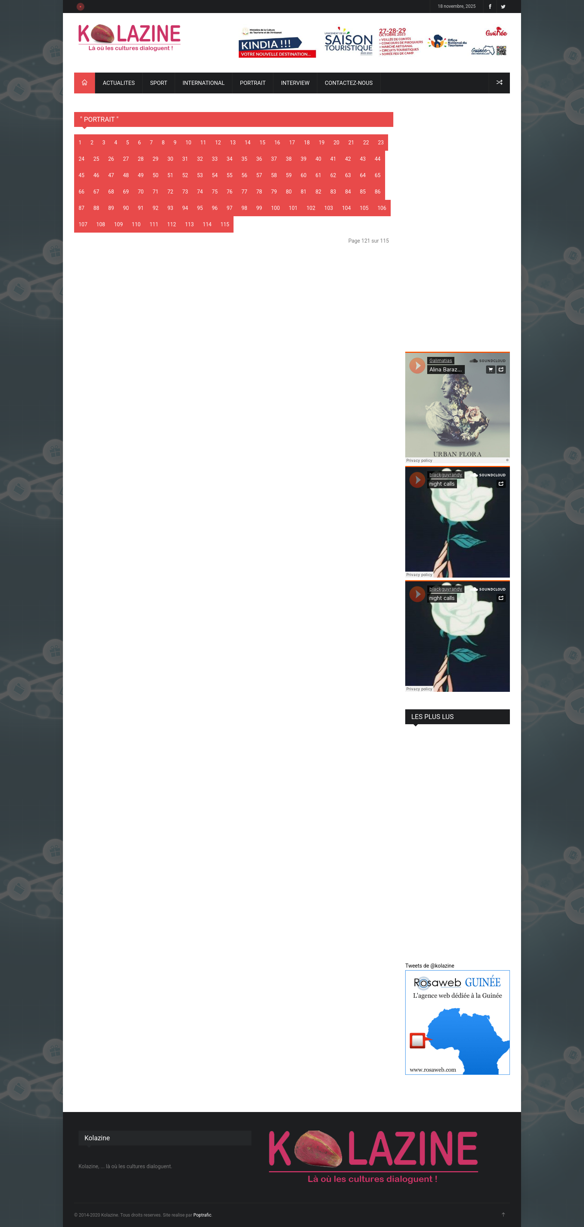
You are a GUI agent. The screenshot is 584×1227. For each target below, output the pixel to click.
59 (289, 175)
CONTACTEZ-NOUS (348, 83)
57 (259, 175)
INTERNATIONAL (203, 83)
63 (348, 175)
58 (274, 175)
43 (363, 159)
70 (141, 192)
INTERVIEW (295, 83)
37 (274, 159)
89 (111, 208)
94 (185, 208)
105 (364, 208)
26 (111, 159)
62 (333, 175)
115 (224, 224)
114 (207, 224)
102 (311, 208)
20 (336, 143)
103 (328, 208)
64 (363, 175)
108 (100, 224)
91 (141, 208)
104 (346, 208)
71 (156, 192)
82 (318, 192)
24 (82, 159)
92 (156, 208)
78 (259, 192)
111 (153, 224)
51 (171, 175)
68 (111, 192)
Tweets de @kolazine (429, 966)
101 (293, 208)
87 (82, 208)
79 (274, 192)
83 (333, 192)
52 (185, 175)
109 (118, 224)
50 (156, 175)
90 (126, 208)
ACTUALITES (119, 83)
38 (289, 159)
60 (304, 175)
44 (378, 159)
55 (230, 175)
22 (366, 143)
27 (126, 159)
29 (156, 159)
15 (263, 143)
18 (307, 143)
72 (171, 192)
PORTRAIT (253, 83)
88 (96, 208)
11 (203, 143)
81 (304, 192)
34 (230, 159)
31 (185, 159)
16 (277, 143)
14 (248, 143)
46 (96, 175)
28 (141, 159)
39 (304, 159)
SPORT (158, 83)
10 (188, 143)
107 (83, 224)
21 (351, 143)
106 (381, 208)
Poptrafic (202, 1215)
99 (259, 208)
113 (189, 224)
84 (348, 192)
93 (171, 208)
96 (215, 208)
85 (363, 192)
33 (215, 159)
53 (200, 175)
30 (171, 159)
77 (244, 192)
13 (233, 143)
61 (318, 175)
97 (230, 208)
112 (171, 224)
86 (378, 192)
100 (275, 208)
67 (96, 192)
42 (348, 159)
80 (289, 192)
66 (82, 192)
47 (111, 175)
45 (82, 175)
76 (230, 192)
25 (96, 159)
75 (215, 192)
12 (218, 143)
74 (200, 192)
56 (244, 175)
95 (200, 208)
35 (244, 159)
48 (126, 175)
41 (333, 159)
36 (259, 159)
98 (244, 208)
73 (185, 192)
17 (292, 143)
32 (200, 159)
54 (215, 175)
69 (126, 192)
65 (378, 175)
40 (318, 159)
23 (381, 143)
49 (141, 175)
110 (136, 224)
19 (322, 143)
